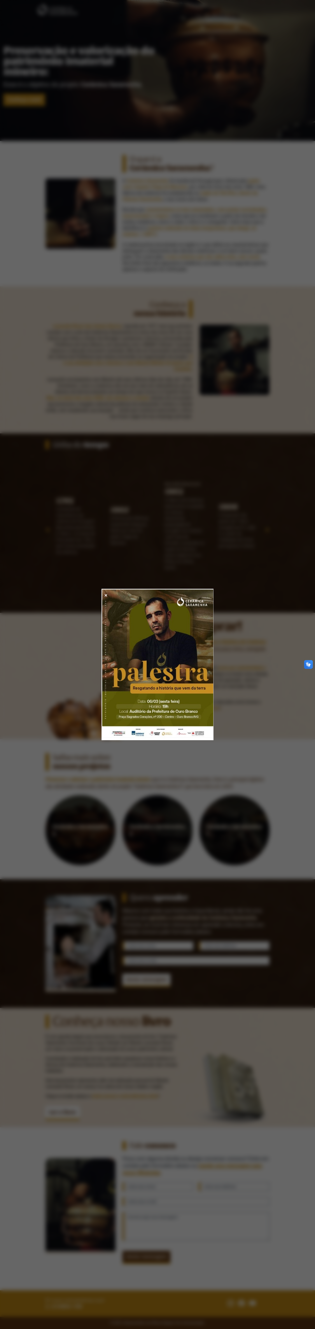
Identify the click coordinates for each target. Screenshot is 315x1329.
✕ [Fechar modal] (105, 595)
